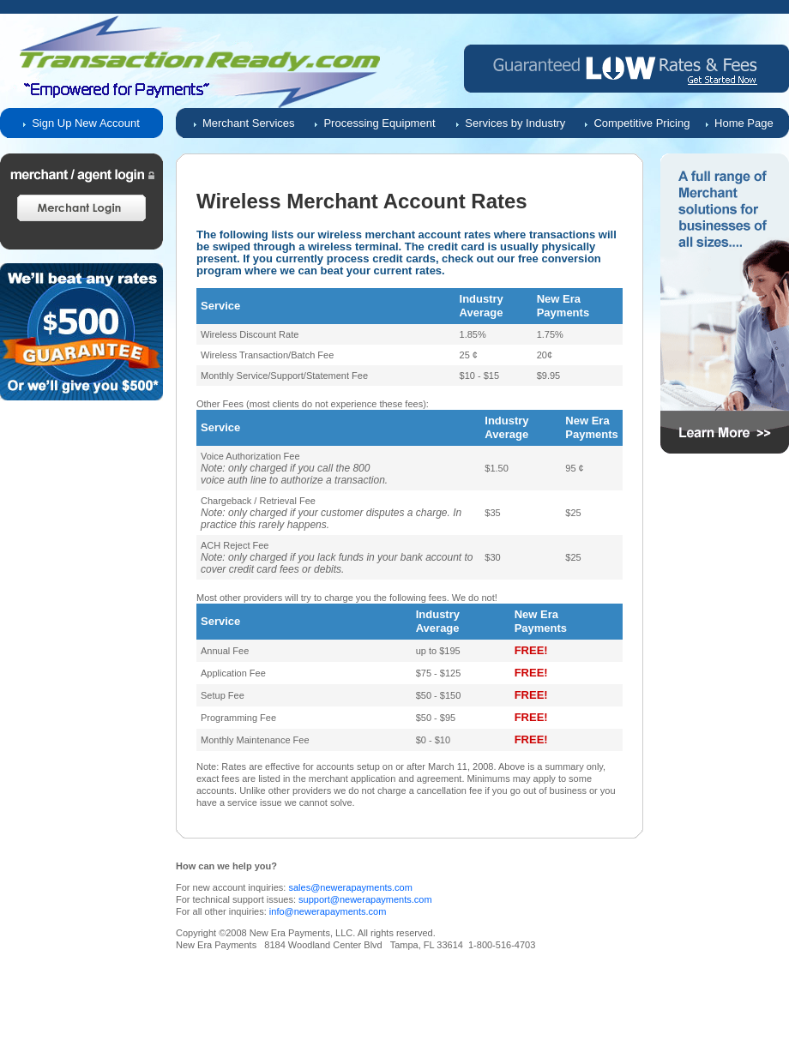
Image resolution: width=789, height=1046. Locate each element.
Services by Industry (515, 123)
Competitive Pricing (641, 123)
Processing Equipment (379, 123)
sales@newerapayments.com (350, 887)
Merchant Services (248, 123)
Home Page (744, 123)
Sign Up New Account (86, 123)
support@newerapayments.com (364, 899)
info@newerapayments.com (328, 911)
